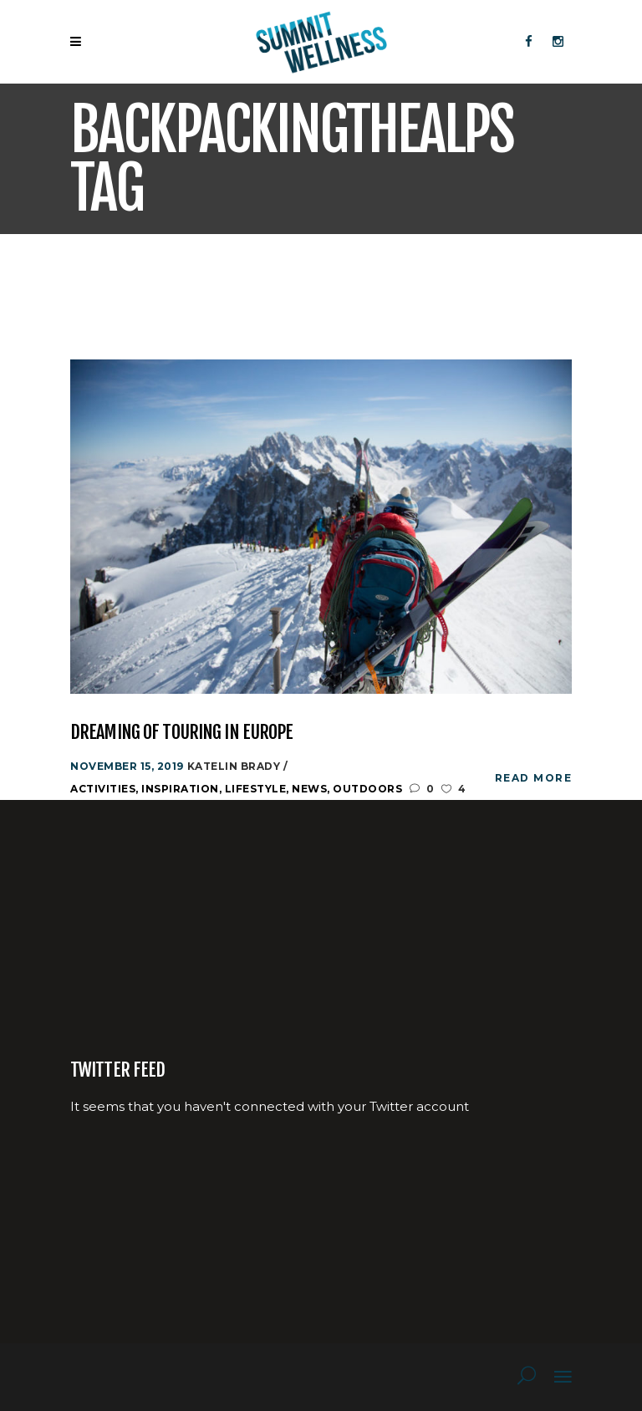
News (309, 788)
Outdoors (367, 788)
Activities (102, 788)
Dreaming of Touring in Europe (181, 731)
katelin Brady (235, 766)
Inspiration (180, 788)
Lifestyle (256, 788)
